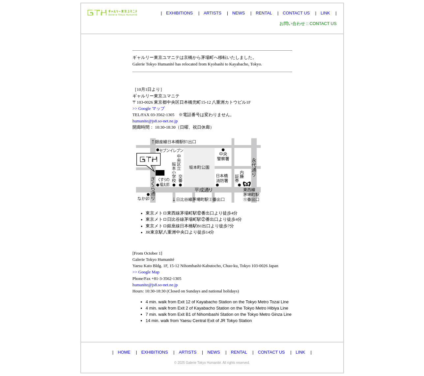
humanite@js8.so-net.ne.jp (155, 121)
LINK (325, 13)
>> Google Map (145, 272)
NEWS (238, 13)
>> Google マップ (148, 108)
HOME (124, 352)
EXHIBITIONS (179, 13)
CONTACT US (296, 13)
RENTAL (264, 13)
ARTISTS (212, 13)
